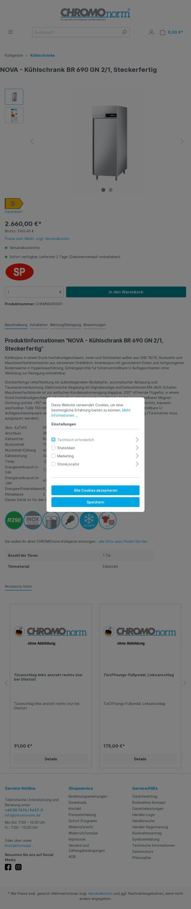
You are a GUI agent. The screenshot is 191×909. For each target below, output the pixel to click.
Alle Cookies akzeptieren (95, 490)
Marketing (65, 456)
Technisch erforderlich (75, 439)
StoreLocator (68, 464)
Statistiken (66, 448)
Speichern (95, 502)
